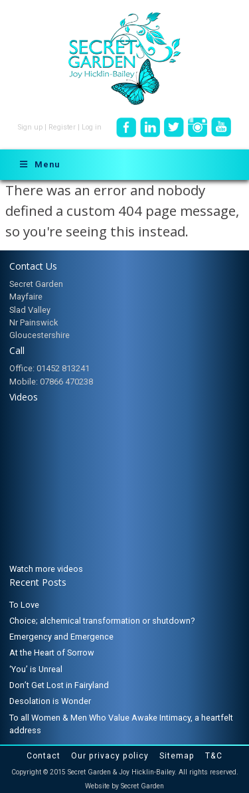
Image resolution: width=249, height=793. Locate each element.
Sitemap (177, 755)
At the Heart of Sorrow (51, 653)
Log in (92, 127)
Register (62, 127)
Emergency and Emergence (61, 637)
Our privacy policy (110, 755)
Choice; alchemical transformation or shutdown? (102, 621)
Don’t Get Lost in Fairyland (59, 685)
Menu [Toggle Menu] (39, 164)
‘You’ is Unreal (35, 669)
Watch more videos (46, 569)
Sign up (30, 127)
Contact (43, 755)
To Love (24, 605)
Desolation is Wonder (50, 701)
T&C (213, 755)
